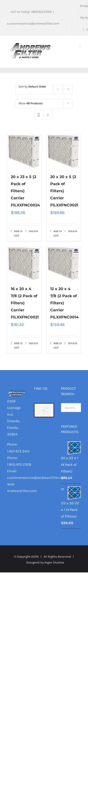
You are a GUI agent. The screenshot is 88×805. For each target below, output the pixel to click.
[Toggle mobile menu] (80, 46)
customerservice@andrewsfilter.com (33, 23)
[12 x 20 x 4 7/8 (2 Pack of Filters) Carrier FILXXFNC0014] (64, 263)
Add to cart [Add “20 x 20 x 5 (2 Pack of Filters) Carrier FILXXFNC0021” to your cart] (58, 233)
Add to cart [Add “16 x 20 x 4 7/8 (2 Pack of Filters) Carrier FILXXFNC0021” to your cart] (18, 345)
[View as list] (48, 115)
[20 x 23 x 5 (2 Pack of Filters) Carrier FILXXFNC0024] (24, 151)
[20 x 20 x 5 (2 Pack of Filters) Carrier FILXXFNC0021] (64, 151)
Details (33, 231)
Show (30, 103)
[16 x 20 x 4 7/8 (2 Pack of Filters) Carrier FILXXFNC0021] (24, 263)
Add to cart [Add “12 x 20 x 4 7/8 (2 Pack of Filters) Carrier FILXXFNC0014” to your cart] (58, 345)
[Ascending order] (68, 89)
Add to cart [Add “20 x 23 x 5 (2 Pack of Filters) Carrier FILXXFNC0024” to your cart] (18, 233)
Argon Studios (54, 562)
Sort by (32, 86)
